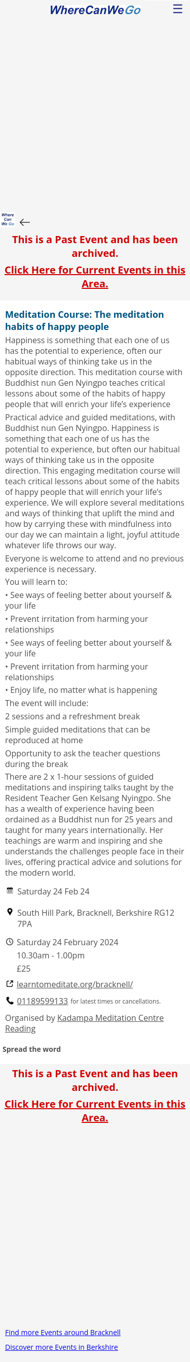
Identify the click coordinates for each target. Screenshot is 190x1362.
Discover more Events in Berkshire (61, 1347)
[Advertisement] (95, 112)
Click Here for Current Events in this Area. (95, 276)
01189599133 (42, 1001)
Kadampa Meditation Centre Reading (84, 1023)
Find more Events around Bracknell (63, 1332)
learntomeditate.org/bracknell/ (75, 984)
